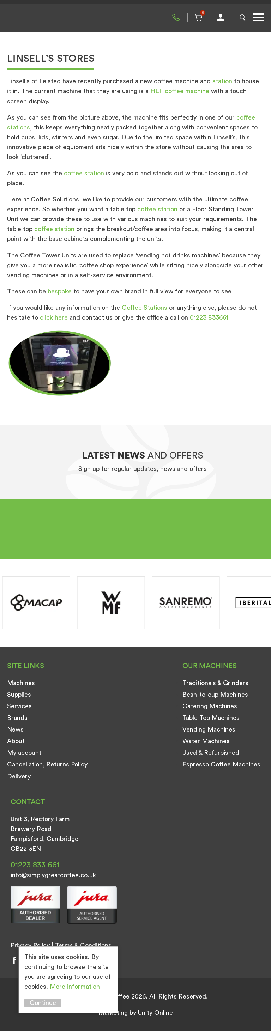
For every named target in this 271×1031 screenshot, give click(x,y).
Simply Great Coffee (42, 17)
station (222, 81)
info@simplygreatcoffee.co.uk (53, 875)
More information (75, 986)
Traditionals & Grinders (215, 683)
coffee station (84, 173)
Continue (43, 1003)
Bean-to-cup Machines (215, 694)
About (16, 741)
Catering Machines (209, 706)
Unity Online (155, 1012)
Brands (17, 718)
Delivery (19, 776)
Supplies (19, 694)
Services (19, 706)
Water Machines (206, 741)
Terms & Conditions (83, 945)
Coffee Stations (144, 307)
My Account (220, 17)
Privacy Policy (30, 945)
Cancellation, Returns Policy (47, 764)
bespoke (60, 291)
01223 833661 (209, 317)
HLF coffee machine (179, 91)
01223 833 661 (176, 17)
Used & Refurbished (210, 753)
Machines (21, 683)
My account (24, 753)
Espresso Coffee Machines (221, 764)
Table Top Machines (211, 718)
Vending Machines (208, 729)
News (15, 729)
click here (54, 317)
